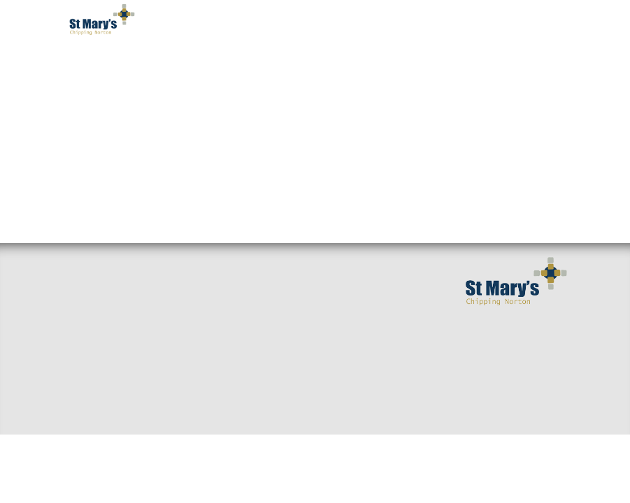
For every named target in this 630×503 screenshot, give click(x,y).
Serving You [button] (460, 62)
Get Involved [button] (373, 62)
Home (79, 268)
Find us (83, 313)
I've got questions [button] (203, 62)
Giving (256, 380)
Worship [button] (295, 62)
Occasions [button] (114, 118)
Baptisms (262, 357)
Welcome (87, 290)
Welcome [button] (109, 62)
